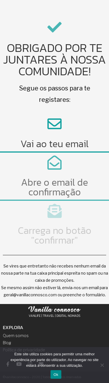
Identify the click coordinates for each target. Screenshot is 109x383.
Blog (7, 342)
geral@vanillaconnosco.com (30, 294)
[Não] (102, 365)
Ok (55, 374)
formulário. (96, 294)
